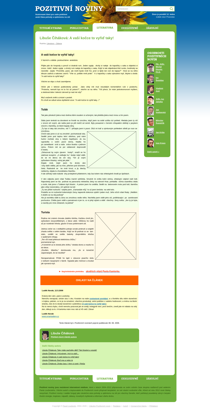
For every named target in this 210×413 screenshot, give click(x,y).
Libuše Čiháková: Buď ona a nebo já (57, 360)
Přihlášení (153, 406)
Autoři (125, 406)
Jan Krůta (160, 132)
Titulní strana (50, 28)
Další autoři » (153, 152)
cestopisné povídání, (99, 298)
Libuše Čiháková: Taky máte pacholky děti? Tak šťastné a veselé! (69, 350)
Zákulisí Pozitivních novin (100, 406)
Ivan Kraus (160, 143)
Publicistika (79, 28)
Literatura (105, 28)
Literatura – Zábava (54, 44)
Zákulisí (152, 28)
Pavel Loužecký (69, 406)
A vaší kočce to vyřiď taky (94, 304)
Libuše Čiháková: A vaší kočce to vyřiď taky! (60, 357)
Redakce (117, 406)
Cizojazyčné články (139, 406)
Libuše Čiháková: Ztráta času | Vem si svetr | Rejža (63, 364)
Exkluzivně (129, 28)
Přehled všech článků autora (64, 337)
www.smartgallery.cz (50, 316)
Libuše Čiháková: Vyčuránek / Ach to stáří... (60, 353)
